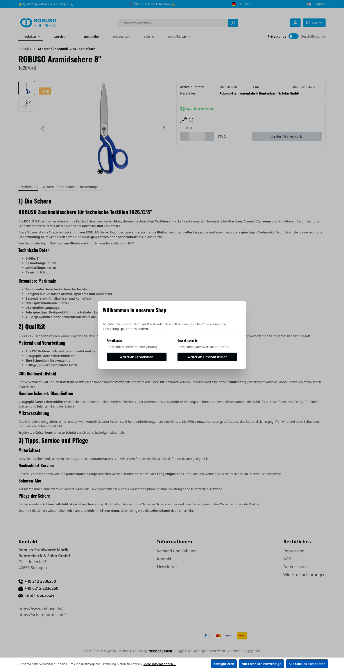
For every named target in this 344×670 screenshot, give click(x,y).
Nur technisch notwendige (261, 664)
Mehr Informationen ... (159, 664)
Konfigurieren (223, 664)
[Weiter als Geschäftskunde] (207, 357)
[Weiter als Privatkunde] (137, 357)
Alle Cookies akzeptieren (307, 664)
